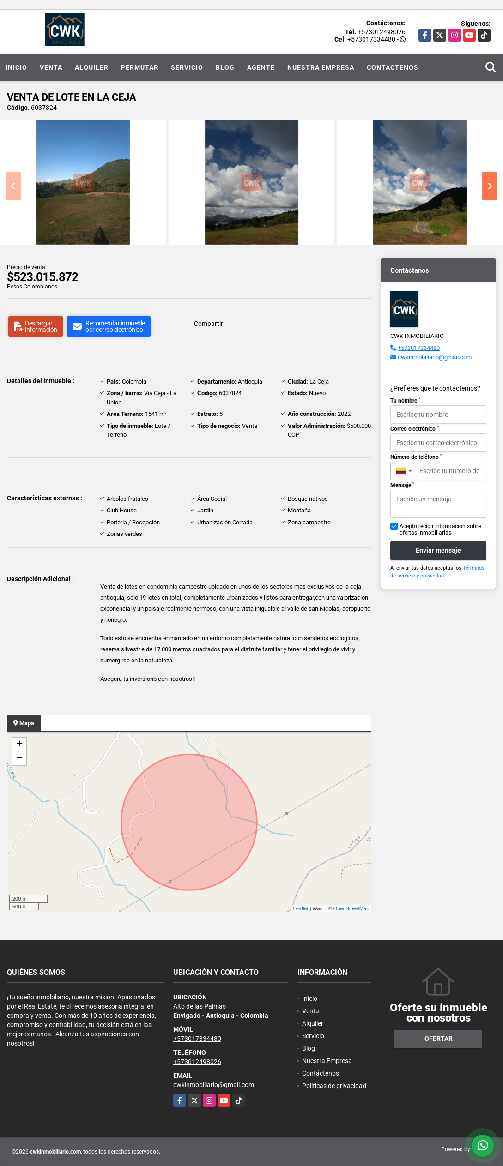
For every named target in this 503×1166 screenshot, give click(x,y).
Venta (51, 67)
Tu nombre (405, 400)
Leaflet (301, 908)
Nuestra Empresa (320, 67)
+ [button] (20, 744)
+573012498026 (382, 32)
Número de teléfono (416, 457)
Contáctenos (392, 67)
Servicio (187, 67)
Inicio (16, 67)
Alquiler (92, 67)
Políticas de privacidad (334, 1085)
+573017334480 (371, 39)
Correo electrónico (414, 429)
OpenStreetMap (351, 908)
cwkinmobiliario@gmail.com (435, 357)
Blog (225, 67)
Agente (261, 67)
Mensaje (402, 485)
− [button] (20, 758)
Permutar (139, 67)
